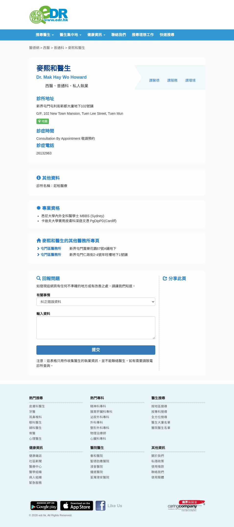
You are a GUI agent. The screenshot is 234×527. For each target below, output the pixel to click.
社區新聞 (35, 461)
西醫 (46, 48)
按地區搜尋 (159, 406)
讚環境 (190, 80)
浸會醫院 (96, 466)
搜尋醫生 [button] (45, 35)
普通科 (59, 48)
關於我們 (157, 456)
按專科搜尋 (159, 412)
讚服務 (172, 80)
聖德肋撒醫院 (99, 461)
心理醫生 (35, 438)
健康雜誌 (35, 456)
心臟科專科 (98, 438)
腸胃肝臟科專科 (101, 412)
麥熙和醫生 (76, 48)
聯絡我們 (118, 35)
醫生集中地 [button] (70, 35)
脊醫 (32, 433)
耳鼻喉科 (35, 417)
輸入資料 (43, 314)
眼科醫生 (35, 422)
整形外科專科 (99, 428)
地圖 (42, 121)
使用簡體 (157, 477)
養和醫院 (96, 456)
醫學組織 (35, 472)
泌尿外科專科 (99, 417)
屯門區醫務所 (48, 249)
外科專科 (96, 422)
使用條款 (157, 466)
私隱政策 (157, 461)
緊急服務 (35, 483)
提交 (96, 350)
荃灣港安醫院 (99, 477)
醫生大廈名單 (160, 422)
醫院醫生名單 (160, 428)
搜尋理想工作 (143, 35)
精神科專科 (98, 406)
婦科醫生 (35, 428)
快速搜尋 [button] (167, 35)
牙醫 (32, 412)
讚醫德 (154, 80)
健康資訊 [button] (96, 35)
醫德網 (34, 48)
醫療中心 (35, 466)
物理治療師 (98, 433)
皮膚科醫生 (37, 406)
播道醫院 (96, 472)
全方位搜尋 (159, 417)
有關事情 (43, 295)
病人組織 (35, 477)
